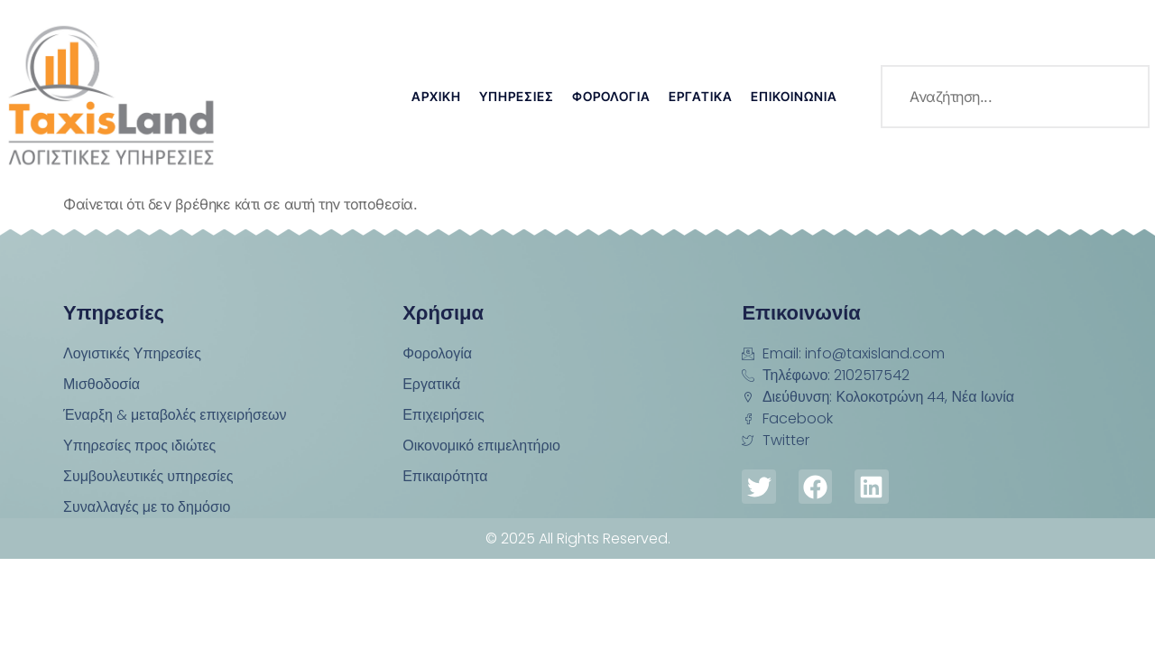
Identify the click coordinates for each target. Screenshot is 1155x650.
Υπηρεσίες (516, 96)
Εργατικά (701, 96)
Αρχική (436, 96)
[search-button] (1118, 96)
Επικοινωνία (794, 96)
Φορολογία (611, 96)
